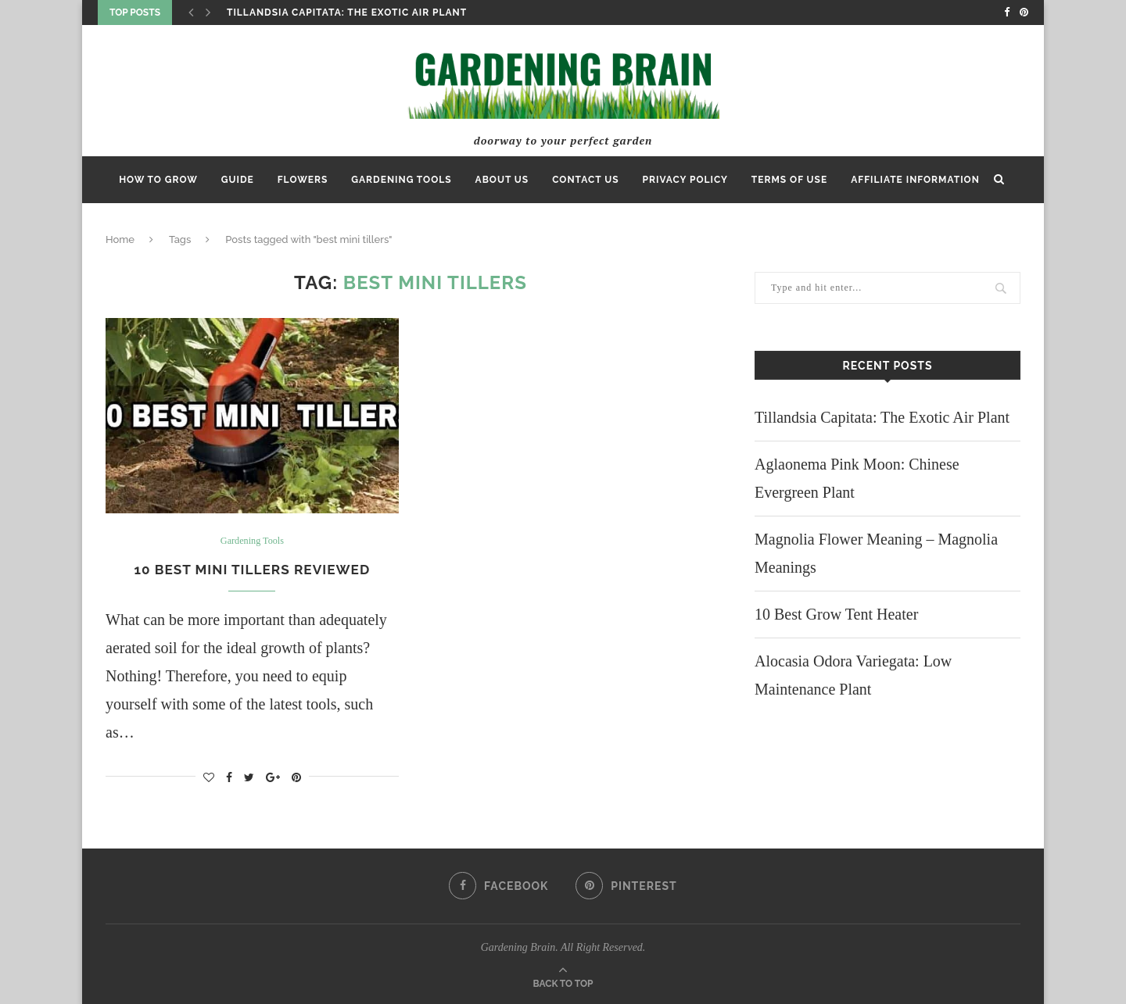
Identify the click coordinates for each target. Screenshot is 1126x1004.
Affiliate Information (915, 179)
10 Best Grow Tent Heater (836, 614)
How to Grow (158, 179)
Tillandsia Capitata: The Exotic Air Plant (347, 12)
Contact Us (585, 179)
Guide (237, 179)
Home (120, 239)
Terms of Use (789, 179)
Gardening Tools (401, 179)
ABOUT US (502, 179)
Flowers (303, 179)
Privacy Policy (685, 179)
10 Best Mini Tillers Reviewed (252, 569)
